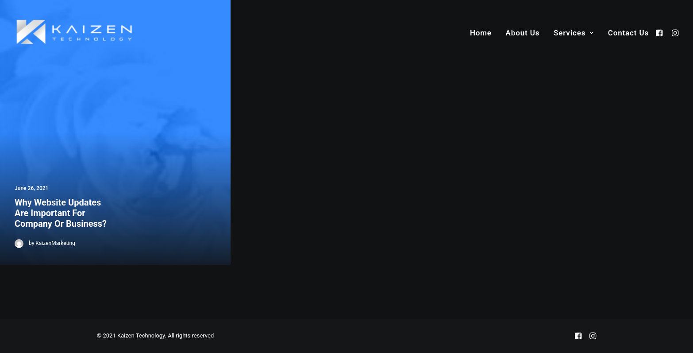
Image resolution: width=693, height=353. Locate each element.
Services (574, 32)
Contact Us (628, 32)
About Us (523, 32)
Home (481, 32)
